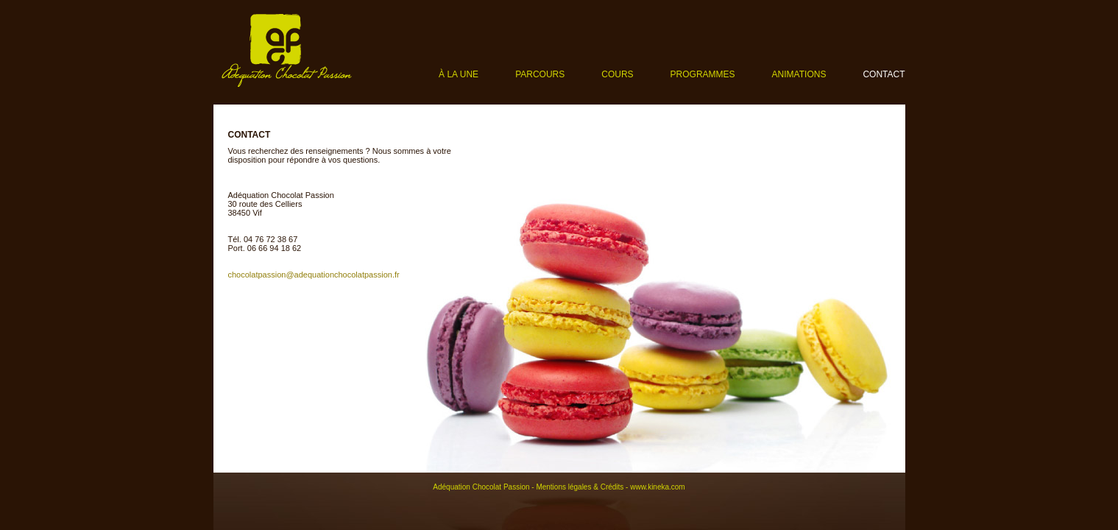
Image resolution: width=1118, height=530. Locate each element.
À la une (458, 74)
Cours (617, 74)
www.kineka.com (657, 487)
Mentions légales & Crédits (579, 487)
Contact (884, 74)
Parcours (540, 74)
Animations (799, 74)
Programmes (703, 74)
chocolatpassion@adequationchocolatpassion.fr (314, 274)
